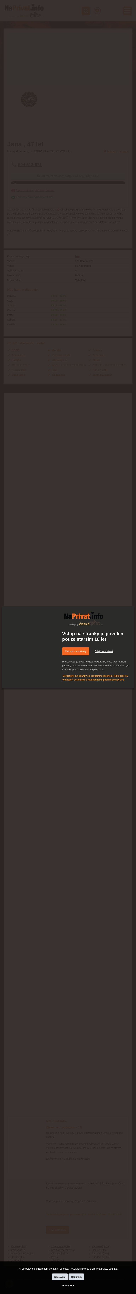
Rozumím (76, 1277)
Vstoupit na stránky (75, 651)
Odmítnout (68, 1285)
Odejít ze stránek (104, 651)
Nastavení (60, 1277)
